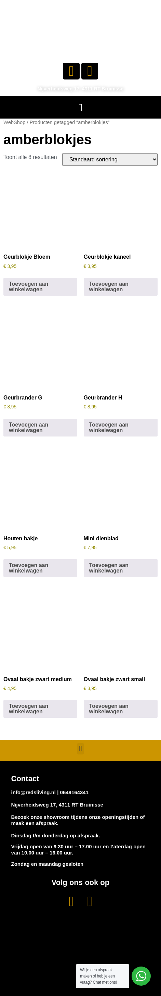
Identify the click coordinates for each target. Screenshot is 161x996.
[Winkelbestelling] (110, 159)
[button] (80, 107)
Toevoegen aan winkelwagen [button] (28, 286)
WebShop (14, 122)
